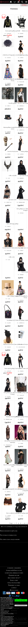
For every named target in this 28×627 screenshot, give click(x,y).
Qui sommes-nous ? (14, 578)
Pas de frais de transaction (8, 535)
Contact (14, 588)
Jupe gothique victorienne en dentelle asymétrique (13, 441)
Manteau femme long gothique (12, 416)
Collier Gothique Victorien (12, 296)
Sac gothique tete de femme (12, 320)
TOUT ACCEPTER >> (21, 600)
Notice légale (14, 590)
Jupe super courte (13, 199)
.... (23, 523)
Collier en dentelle (12, 175)
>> (27, 523)
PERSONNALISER (21, 605)
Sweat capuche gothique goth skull (12, 31)
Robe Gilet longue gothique (12, 224)
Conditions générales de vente (14, 573)
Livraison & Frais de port (14, 570)
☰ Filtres (24, 5)
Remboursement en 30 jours (8, 531)
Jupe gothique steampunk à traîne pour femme (13, 489)
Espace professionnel (14, 583)
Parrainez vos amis (14, 585)
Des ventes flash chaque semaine (10, 539)
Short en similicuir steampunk (12, 513)
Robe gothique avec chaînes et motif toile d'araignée (12, 393)
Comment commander (14, 568)
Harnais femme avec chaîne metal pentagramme (12, 248)
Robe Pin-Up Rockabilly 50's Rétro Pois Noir (13, 465)
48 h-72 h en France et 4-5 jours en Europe (14, 527)
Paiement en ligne (14, 575)
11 (24, 523)
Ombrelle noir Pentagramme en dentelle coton (12, 55)
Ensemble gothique (13, 103)
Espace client (14, 580)
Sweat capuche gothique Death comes (12, 368)
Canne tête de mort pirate (12, 151)
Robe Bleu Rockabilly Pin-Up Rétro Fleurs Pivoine (12, 79)
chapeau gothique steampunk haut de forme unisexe (12, 128)
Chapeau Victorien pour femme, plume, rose (12, 344)
